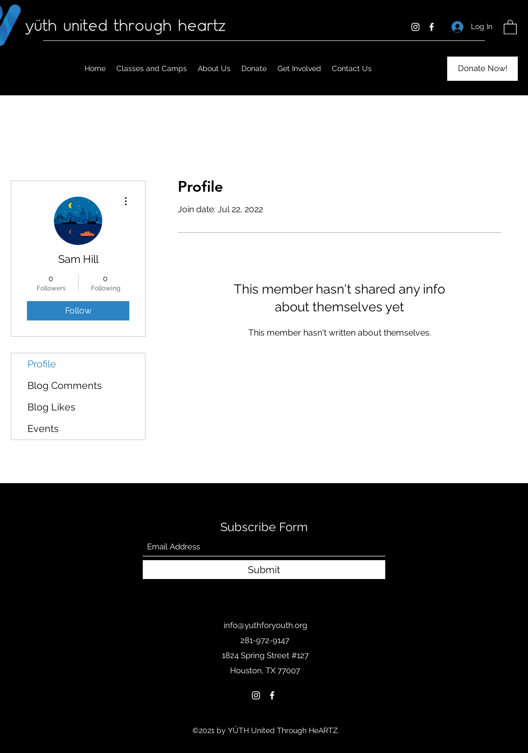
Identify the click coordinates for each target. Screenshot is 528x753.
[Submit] (264, 569)
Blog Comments (64, 385)
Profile (41, 363)
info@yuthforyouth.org (265, 625)
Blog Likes (51, 407)
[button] (510, 26)
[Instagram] (415, 27)
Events (43, 428)
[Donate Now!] (482, 69)
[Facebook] (431, 27)
